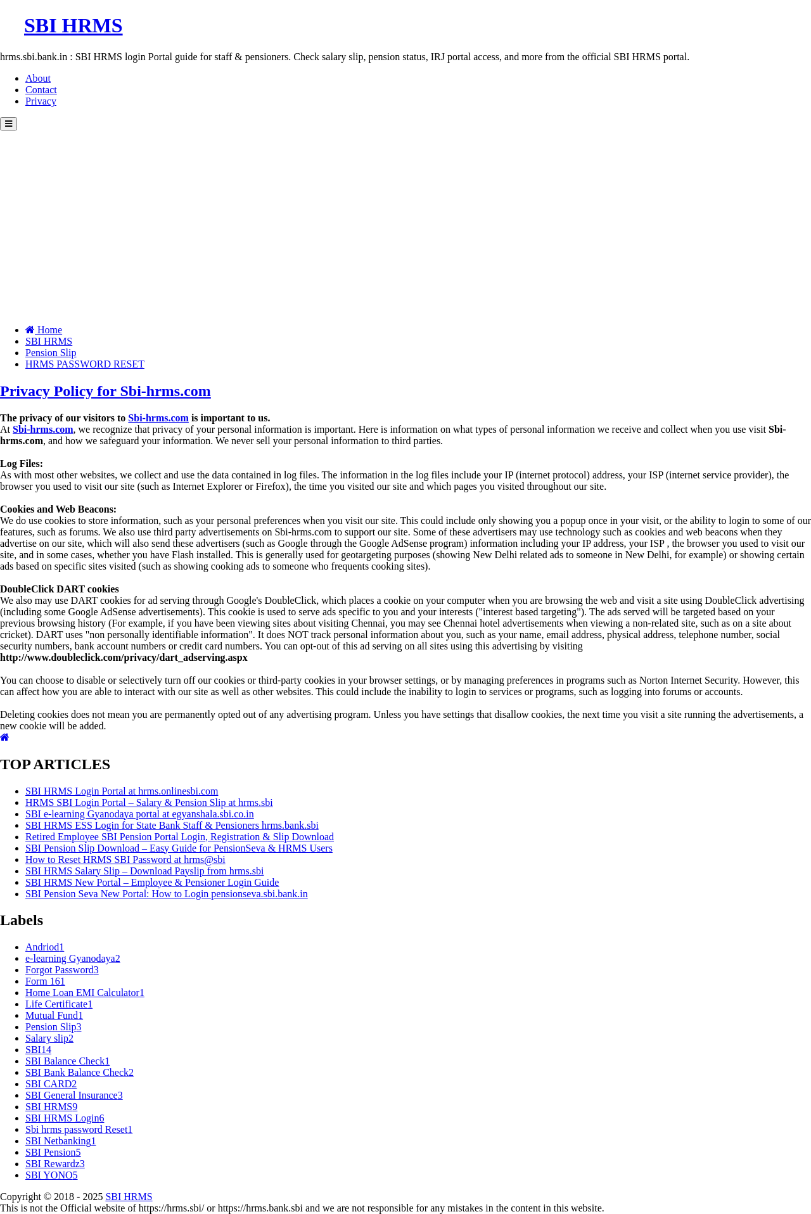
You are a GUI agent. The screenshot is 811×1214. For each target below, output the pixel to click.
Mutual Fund (54, 1015)
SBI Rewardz (55, 1163)
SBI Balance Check (67, 1061)
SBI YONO (51, 1175)
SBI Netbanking (60, 1140)
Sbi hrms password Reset (78, 1129)
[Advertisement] (405, 225)
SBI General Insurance (74, 1095)
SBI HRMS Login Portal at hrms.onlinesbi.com (121, 791)
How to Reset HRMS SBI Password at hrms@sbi (125, 859)
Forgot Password (62, 969)
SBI (38, 1049)
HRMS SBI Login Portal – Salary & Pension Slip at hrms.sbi (149, 802)
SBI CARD (51, 1083)
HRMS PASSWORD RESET (84, 364)
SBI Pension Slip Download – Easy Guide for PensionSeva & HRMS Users (179, 848)
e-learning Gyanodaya (72, 958)
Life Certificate (59, 1004)
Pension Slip (50, 352)
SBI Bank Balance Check (79, 1072)
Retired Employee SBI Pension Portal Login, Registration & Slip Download (179, 836)
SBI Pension (53, 1152)
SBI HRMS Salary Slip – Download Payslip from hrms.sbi (144, 871)
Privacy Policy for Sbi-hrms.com (105, 391)
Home (43, 329)
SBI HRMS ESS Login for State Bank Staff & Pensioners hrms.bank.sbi (172, 825)
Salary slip (49, 1038)
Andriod (44, 947)
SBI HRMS (48, 341)
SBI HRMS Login (64, 1118)
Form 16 (45, 981)
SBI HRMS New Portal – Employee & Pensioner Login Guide (152, 882)
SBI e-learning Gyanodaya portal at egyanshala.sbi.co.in (139, 813)
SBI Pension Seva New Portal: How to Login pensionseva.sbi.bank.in (166, 893)
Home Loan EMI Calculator (84, 992)
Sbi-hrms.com (158, 417)
